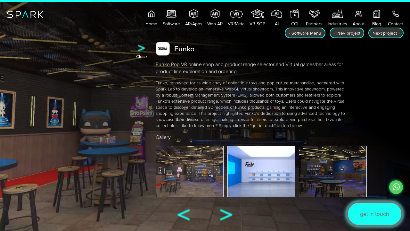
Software (171, 18)
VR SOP (257, 18)
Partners (314, 18)
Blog (376, 18)
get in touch (374, 214)
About (358, 18)
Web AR (215, 18)
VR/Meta (236, 18)
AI (276, 18)
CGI (294, 18)
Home (151, 18)
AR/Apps (193, 18)
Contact (395, 18)
